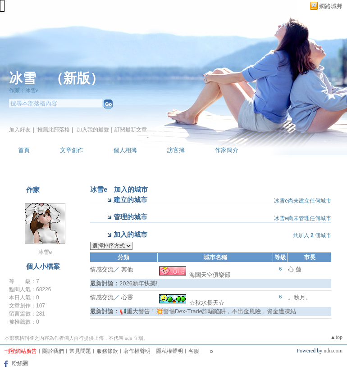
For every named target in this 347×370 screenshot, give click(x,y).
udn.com (333, 350)
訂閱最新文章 (130, 129)
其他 (127, 269)
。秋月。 (299, 297)
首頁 (24, 150)
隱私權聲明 (169, 351)
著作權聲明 (137, 351)
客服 (193, 351)
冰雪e (45, 252)
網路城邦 (330, 6)
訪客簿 (176, 150)
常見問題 (80, 351)
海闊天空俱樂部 (194, 274)
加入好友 (20, 129)
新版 (76, 78)
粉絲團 (20, 363)
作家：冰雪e (23, 90)
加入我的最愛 (93, 129)
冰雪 (22, 78)
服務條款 (107, 351)
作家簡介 (226, 150)
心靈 (127, 297)
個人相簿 (125, 150)
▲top (336, 337)
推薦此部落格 (53, 129)
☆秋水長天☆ (191, 302)
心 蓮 (294, 269)
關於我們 (53, 351)
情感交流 (102, 269)
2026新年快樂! (138, 283)
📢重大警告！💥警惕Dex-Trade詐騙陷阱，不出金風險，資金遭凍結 (207, 311)
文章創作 (71, 150)
